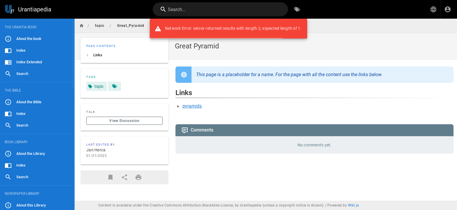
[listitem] (124, 55)
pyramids (192, 106)
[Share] (124, 177)
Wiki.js (353, 205)
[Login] (448, 9)
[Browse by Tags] (297, 9)
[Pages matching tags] (114, 86)
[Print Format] (138, 177)
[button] (433, 9)
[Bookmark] (110, 177)
